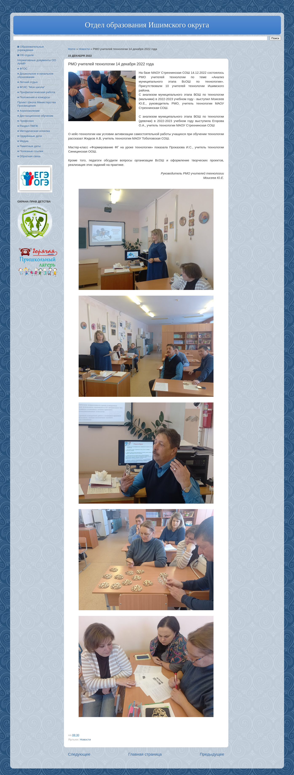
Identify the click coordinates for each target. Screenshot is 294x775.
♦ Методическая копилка (33, 131)
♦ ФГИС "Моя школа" (31, 87)
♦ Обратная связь (29, 156)
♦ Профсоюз (25, 120)
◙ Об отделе (25, 55)
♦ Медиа (22, 141)
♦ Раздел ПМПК (27, 125)
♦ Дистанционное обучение (35, 115)
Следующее (79, 754)
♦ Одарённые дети (29, 136)
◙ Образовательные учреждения (30, 48)
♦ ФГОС (22, 68)
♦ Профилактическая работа (36, 92)
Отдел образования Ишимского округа (147, 25)
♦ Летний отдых (27, 82)
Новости (84, 49)
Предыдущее (212, 754)
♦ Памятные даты (29, 146)
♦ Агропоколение (28, 110)
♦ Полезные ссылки (30, 151)
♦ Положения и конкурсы (33, 97)
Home (72, 49)
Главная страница (145, 754)
